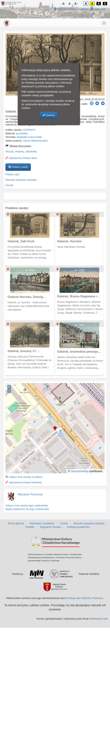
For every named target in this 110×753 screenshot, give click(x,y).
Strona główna (16, 523)
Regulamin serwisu (50, 527)
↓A (63, 3)
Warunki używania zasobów (71, 9)
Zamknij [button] (49, 115)
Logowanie (98, 9)
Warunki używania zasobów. (21, 179)
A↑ (76, 3)
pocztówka (22, 133)
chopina (19, 151)
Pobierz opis (12, 174)
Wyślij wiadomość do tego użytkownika (27, 509)
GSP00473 (29, 129)
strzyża (9, 151)
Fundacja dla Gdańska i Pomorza (84, 598)
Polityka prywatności (78, 527)
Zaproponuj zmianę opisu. (21, 158)
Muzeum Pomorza (30, 494)
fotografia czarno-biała (29, 137)
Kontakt (30, 527)
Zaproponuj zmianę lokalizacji (23, 482)
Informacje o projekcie (42, 523)
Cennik (9, 185)
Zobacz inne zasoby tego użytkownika (26, 505)
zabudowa (31, 151)
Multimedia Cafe (98, 618)
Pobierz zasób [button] (18, 167)
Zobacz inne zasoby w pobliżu (23, 477)
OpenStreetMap (79, 471)
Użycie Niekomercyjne (35, 140)
